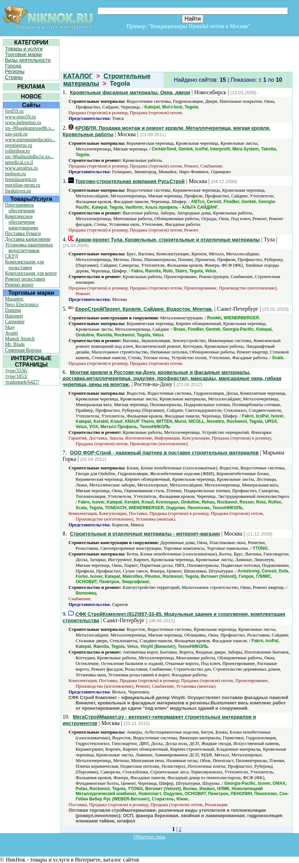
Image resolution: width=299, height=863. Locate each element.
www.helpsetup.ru (23, 122)
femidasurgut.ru (21, 179)
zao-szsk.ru (16, 134)
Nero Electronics (21, 304)
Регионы (15, 71)
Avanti (11, 333)
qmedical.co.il (19, 162)
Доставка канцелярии (27, 239)
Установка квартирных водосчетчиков (29, 247)
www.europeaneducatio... (30, 139)
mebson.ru (15, 173)
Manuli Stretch (20, 338)
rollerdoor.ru (17, 151)
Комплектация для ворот (31, 273)
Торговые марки (23, 54)
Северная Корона (23, 350)
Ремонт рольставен (25, 279)
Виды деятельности (28, 60)
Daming (13, 310)
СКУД (11, 256)
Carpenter (15, 321)
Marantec (14, 299)
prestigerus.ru (18, 145)
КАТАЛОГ (78, 76)
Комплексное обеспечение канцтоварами (21, 222)
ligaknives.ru (18, 190)
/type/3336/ (16, 370)
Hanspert (14, 316)
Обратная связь (150, 837)
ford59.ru (14, 111)
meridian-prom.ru (22, 185)
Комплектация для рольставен (24, 264)
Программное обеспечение (20, 207)
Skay (10, 327)
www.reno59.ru (20, 116)
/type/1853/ (16, 376)
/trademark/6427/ (22, 382)
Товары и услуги (24, 49)
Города (13, 66)
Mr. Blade (15, 344)
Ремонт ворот (19, 284)
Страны (14, 77)
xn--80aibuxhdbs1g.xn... (29, 156)
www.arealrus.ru (21, 168)
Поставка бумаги (23, 233)
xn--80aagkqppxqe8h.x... (30, 128)
